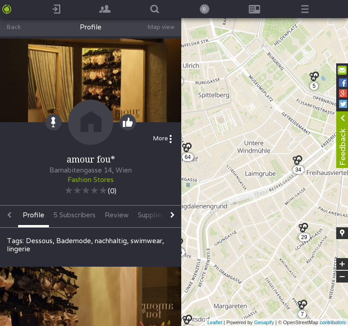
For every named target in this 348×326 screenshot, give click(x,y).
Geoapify (264, 322)
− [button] (342, 277)
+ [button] (342, 264)
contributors (333, 322)
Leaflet (214, 322)
